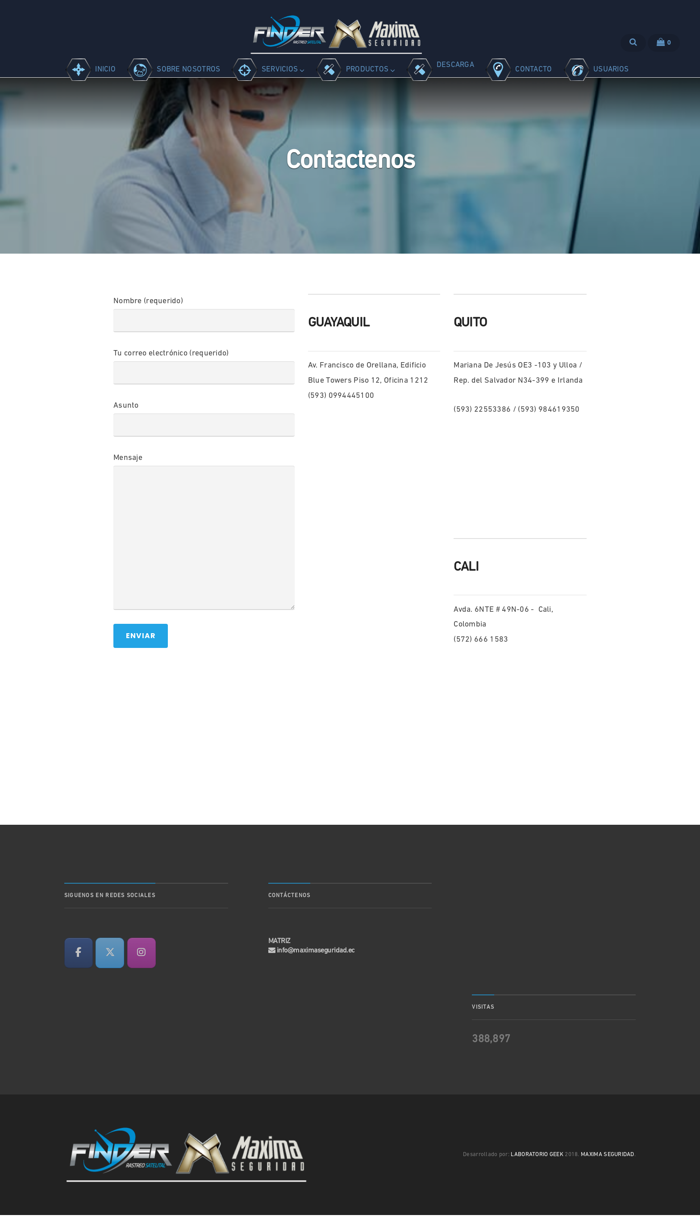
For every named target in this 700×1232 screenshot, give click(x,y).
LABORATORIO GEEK (537, 1171)
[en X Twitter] (110, 970)
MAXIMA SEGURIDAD (607, 1171)
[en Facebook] (78, 970)
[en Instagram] (141, 970)
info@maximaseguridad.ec (316, 967)
